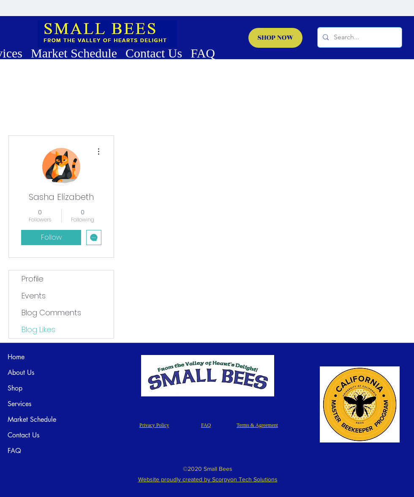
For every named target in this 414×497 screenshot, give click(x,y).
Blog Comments (51, 312)
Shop (15, 388)
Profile (33, 278)
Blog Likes (38, 329)
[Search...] (359, 37)
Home (16, 356)
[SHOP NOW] (275, 38)
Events (34, 295)
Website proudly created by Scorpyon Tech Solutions (208, 479)
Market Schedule (32, 419)
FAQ (14, 450)
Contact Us (23, 435)
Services (19, 403)
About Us (21, 372)
